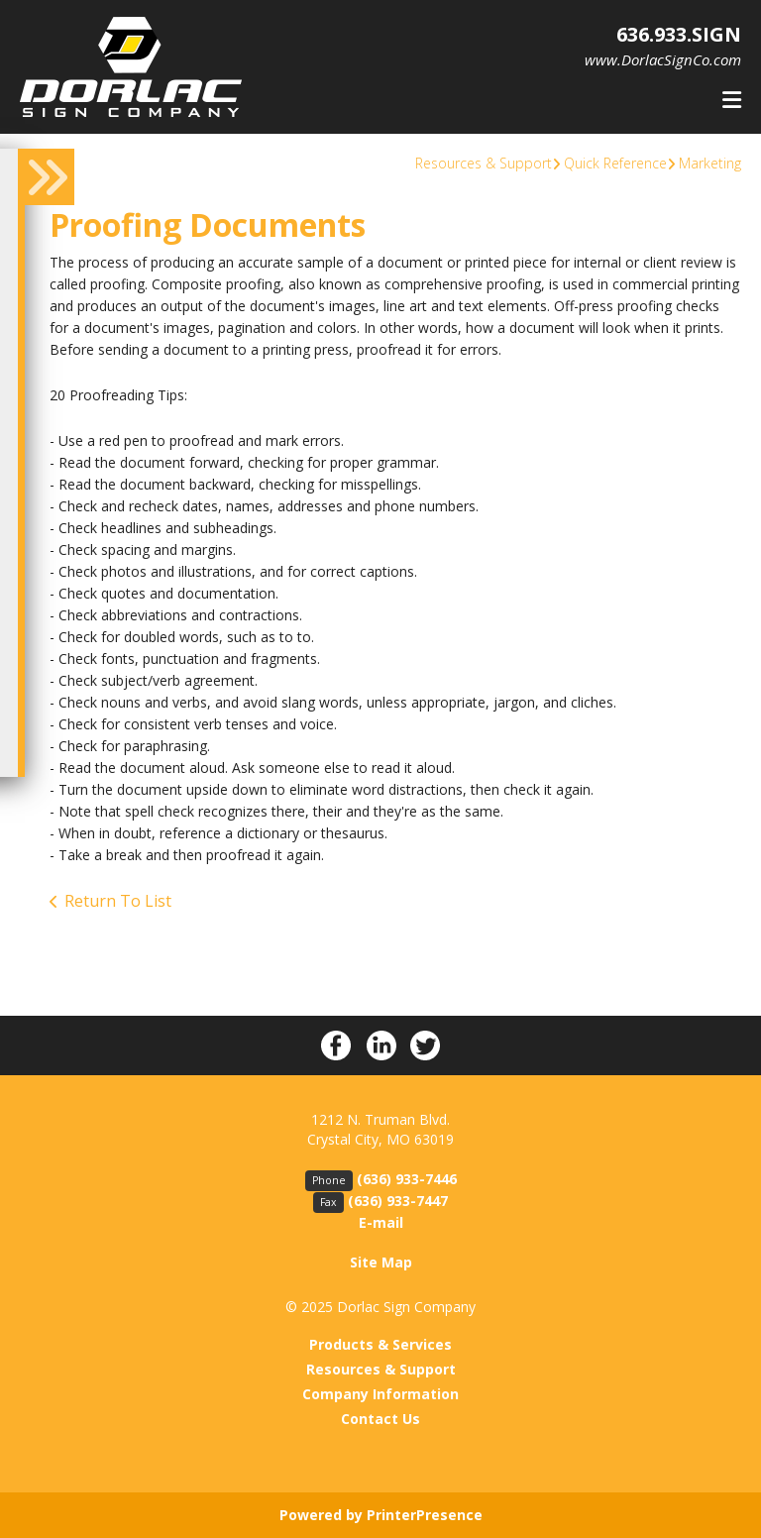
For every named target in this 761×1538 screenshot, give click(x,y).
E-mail (381, 1222)
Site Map (381, 1262)
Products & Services (380, 1344)
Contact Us (380, 1418)
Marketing (710, 163)
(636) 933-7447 (398, 1200)
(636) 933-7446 (407, 1178)
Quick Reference (615, 163)
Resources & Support (483, 163)
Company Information (380, 1393)
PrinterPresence (425, 1514)
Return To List (117, 901)
